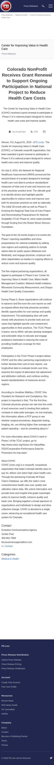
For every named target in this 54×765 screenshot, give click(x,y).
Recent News (7, 701)
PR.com (38, 142)
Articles (4, 714)
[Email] (44, 131)
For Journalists (8, 709)
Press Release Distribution (13, 668)
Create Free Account (10, 682)
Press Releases (7, 15)
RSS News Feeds (9, 705)
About (4, 728)
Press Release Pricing (11, 664)
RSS (36, 132)
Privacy (4, 745)
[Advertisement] (27, 29)
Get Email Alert (18, 132)
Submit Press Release (11, 660)
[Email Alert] (10, 131)
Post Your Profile (8, 687)
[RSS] (32, 131)
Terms (4, 741)
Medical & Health (21, 15)
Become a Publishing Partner (14, 736)
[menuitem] (43, 6)
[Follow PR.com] (51, 758)
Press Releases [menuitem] (31, 6)
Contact (7, 546)
